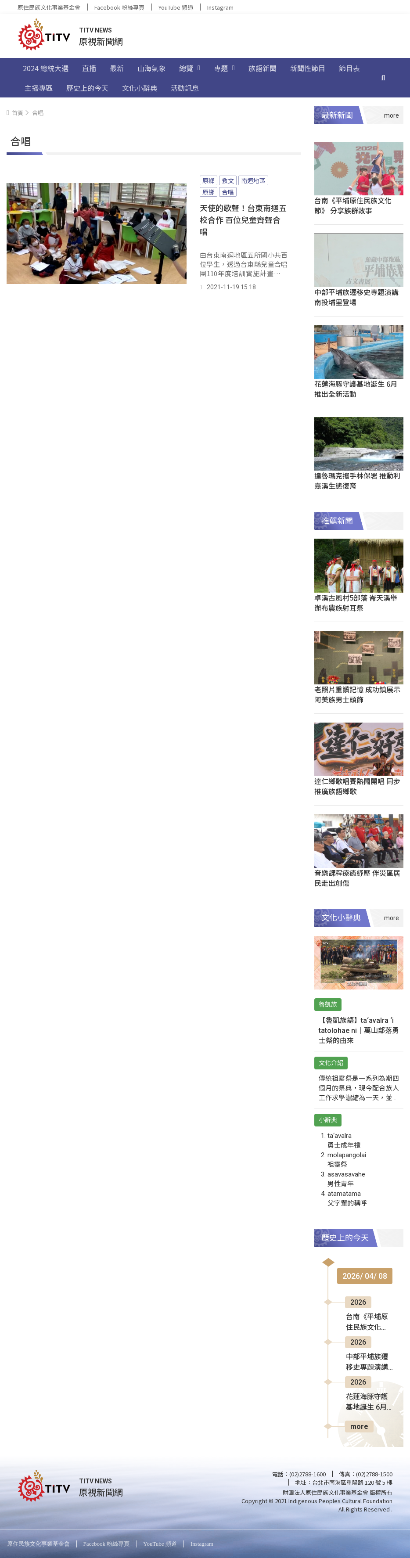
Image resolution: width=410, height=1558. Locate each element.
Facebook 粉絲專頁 (119, 7)
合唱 (228, 191)
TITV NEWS (95, 30)
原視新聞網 (101, 41)
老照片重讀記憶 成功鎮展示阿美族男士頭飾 (357, 694)
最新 (117, 68)
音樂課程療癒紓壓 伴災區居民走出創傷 (357, 877)
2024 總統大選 (45, 68)
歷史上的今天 (87, 88)
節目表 (349, 68)
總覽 (189, 68)
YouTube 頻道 (175, 7)
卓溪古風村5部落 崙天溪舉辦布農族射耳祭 (355, 602)
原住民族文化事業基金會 (49, 7)
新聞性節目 (307, 68)
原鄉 (208, 180)
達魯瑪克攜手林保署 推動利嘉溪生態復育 (357, 480)
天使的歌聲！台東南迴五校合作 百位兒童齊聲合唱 (243, 219)
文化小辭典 (139, 88)
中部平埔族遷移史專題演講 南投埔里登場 (356, 297)
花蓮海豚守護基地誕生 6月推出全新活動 (355, 388)
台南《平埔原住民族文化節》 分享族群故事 (353, 205)
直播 (89, 68)
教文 (228, 180)
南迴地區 (253, 180)
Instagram (220, 7)
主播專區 (39, 88)
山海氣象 (151, 68)
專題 (224, 68)
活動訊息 (185, 88)
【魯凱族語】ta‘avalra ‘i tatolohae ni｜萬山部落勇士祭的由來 (359, 1030)
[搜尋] (383, 77)
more (359, 1426)
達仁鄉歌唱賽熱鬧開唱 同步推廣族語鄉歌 (357, 786)
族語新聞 (262, 68)
